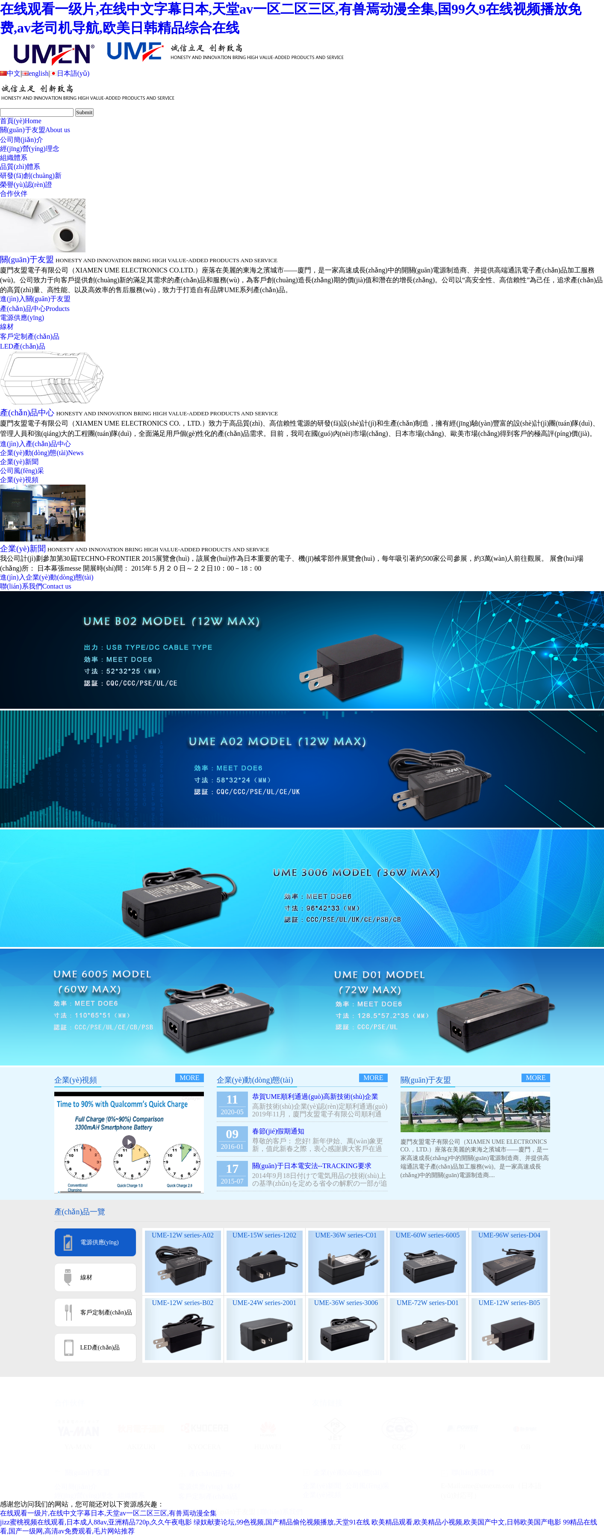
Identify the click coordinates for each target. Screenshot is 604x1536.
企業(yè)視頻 (19, 479)
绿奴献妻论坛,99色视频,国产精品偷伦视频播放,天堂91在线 (282, 1522)
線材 (7, 326)
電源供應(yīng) (22, 317)
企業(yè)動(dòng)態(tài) (42, 452)
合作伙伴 (13, 193)
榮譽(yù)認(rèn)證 (26, 184)
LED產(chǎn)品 (22, 346)
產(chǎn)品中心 (35, 308)
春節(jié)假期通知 (278, 1131)
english (35, 73)
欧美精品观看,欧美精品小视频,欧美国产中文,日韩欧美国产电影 (466, 1522)
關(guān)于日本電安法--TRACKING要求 (311, 1165)
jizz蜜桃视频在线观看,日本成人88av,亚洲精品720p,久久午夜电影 (96, 1522)
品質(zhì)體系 (20, 166)
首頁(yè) (20, 120)
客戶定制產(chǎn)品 (29, 336)
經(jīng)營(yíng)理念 (29, 148)
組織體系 (13, 157)
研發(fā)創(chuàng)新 (31, 175)
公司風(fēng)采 (22, 470)
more (189, 1077)
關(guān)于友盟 (35, 129)
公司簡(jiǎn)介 (21, 139)
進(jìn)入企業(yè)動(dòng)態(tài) (47, 577)
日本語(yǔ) (70, 73)
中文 (10, 73)
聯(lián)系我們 (35, 586)
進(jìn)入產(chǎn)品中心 (35, 443)
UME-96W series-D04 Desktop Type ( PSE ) (509, 1238)
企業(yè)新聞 (19, 461)
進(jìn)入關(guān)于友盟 (35, 298)
